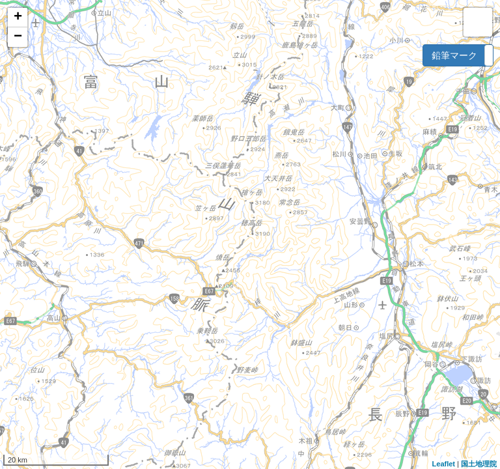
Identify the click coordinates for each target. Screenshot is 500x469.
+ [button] (18, 17)
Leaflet (443, 464)
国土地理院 (479, 464)
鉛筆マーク (454, 55)
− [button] (18, 37)
